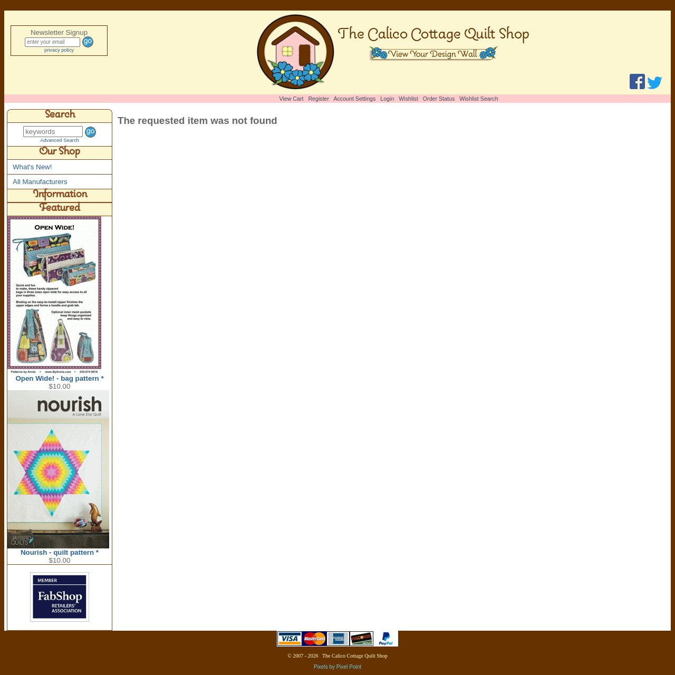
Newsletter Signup (59, 32)
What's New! (32, 167)
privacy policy (59, 50)
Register (318, 98)
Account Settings (354, 98)
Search (60, 116)
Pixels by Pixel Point (337, 667)
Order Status (439, 98)
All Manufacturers (40, 182)
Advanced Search (59, 140)
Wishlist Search (478, 98)
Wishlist (408, 98)
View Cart (291, 98)
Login (387, 98)
